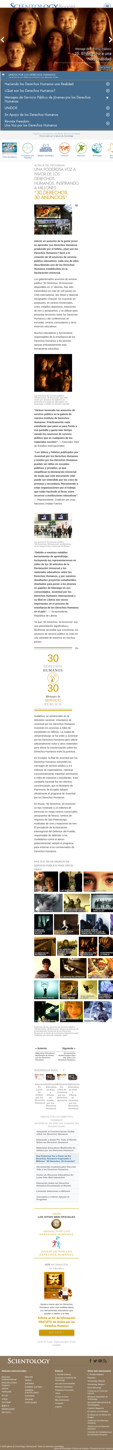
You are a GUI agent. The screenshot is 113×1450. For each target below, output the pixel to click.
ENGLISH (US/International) (9, 1378)
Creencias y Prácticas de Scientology (65, 1379)
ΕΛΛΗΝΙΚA (30, 1396)
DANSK (5, 1388)
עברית (5, 1395)
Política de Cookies (80, 1448)
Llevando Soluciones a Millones (53, 1191)
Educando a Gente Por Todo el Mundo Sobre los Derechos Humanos (56, 1141)
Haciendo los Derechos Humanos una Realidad (39, 84)
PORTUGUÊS (31, 1403)
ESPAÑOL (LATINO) (33, 1387)
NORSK (28, 1380)
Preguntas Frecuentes (64, 1390)
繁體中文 (5, 1406)
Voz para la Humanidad (65, 1383)
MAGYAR (29, 1377)
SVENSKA (29, 1383)
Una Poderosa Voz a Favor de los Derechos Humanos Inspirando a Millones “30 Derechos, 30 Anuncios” (56, 1158)
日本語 (4, 1399)
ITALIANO (29, 1399)
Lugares (58, 1407)
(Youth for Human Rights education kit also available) (56, 1343)
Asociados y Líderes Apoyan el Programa (52, 1198)
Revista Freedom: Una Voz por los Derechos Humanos (31, 123)
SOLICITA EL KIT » (56, 1332)
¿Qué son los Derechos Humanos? (30, 90)
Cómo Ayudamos (9, 157)
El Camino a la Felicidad (27, 150)
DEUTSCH (6, 1412)
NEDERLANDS (8, 1409)
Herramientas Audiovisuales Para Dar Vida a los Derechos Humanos (56, 1168)
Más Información (62, 1400)
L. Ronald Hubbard (63, 1374)
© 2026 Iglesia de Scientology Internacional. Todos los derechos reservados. (32, 1446)
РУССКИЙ (6, 1402)
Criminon (64, 149)
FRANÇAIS (6, 1392)
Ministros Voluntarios (64, 1387)
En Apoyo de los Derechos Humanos (31, 114)
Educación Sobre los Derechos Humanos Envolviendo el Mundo (53, 1184)
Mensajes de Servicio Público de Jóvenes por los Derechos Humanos (47, 99)
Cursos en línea (61, 1397)
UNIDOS (11, 108)
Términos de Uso (97, 1448)
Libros (57, 1393)
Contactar (59, 1403)
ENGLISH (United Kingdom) (9, 1384)
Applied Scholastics (46, 149)
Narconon (81, 149)
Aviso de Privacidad (62, 1448)
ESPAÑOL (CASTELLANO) (32, 1391)
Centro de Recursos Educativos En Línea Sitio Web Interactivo (54, 1176)
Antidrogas (97, 149)
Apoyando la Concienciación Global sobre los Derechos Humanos (55, 1132)
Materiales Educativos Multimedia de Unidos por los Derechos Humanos (55, 1149)
